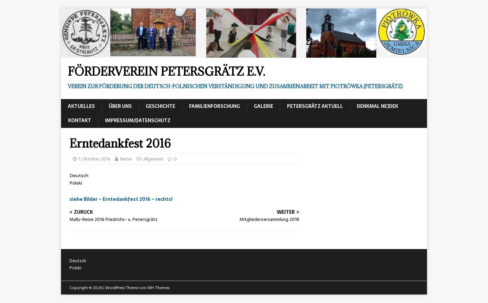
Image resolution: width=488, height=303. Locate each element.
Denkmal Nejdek (377, 106)
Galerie (263, 106)
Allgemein (153, 159)
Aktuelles (81, 106)
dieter (126, 159)
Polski (75, 183)
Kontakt (79, 120)
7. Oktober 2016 (94, 159)
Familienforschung (214, 106)
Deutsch (78, 175)
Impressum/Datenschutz (137, 120)
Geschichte (160, 106)
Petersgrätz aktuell (315, 106)
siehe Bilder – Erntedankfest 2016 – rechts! (120, 199)
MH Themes (158, 287)
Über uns (120, 106)
